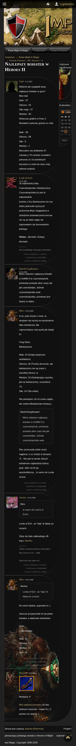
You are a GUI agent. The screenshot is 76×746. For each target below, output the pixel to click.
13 (62, 128)
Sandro (28, 540)
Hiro (21, 310)
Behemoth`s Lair (16, 26)
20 (62, 131)
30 (66, 121)
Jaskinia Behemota (34, 728)
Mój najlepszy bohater (30, 704)
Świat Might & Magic (18, 50)
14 (66, 128)
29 (62, 121)
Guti (21, 81)
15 (69, 128)
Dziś (64, 141)
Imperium (10, 57)
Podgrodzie (39, 50)
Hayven (23, 673)
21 (66, 131)
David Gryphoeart (28, 268)
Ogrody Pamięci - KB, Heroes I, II (26, 60)
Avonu (22, 497)
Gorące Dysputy (59, 50)
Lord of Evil (25, 178)
